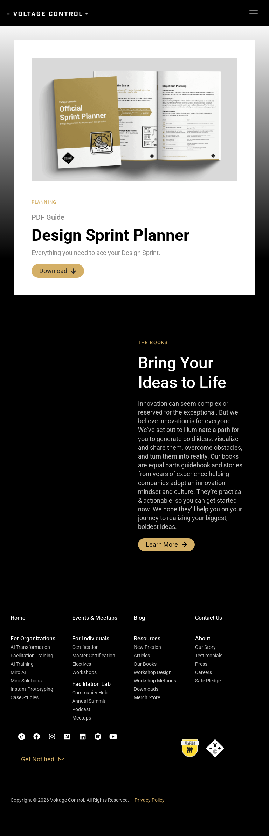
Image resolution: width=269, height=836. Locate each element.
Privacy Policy (149, 800)
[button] (33, 639)
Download (57, 271)
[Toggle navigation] (253, 13)
